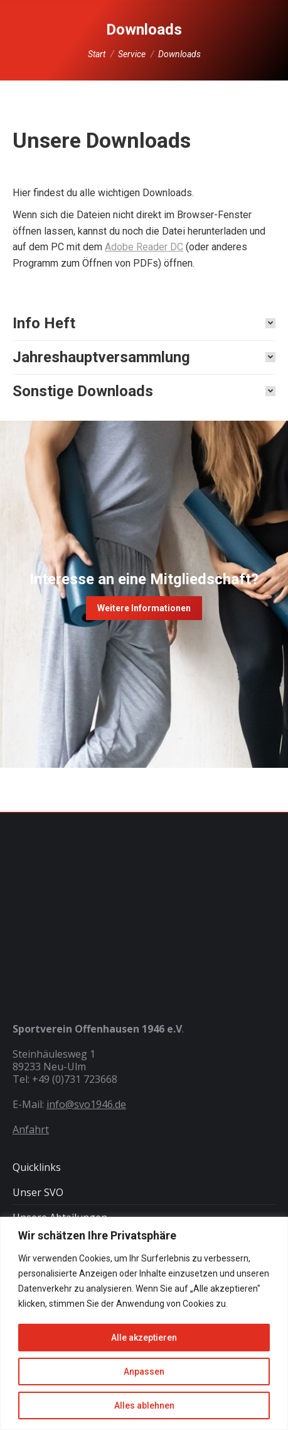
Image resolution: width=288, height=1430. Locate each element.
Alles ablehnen (144, 1405)
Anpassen (144, 1371)
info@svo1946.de (86, 1104)
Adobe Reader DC (144, 247)
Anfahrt (31, 1129)
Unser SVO (38, 1192)
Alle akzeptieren (144, 1338)
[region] (144, 1323)
